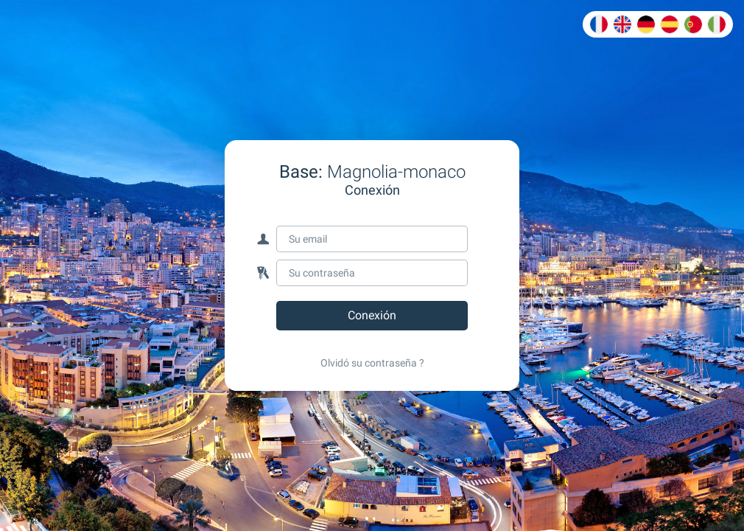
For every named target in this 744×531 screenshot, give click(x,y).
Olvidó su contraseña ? (372, 363)
